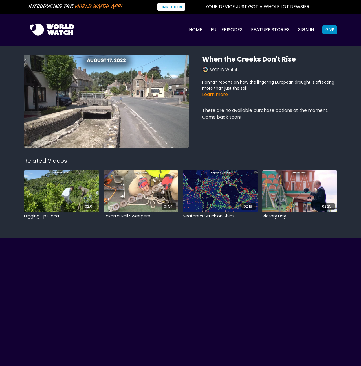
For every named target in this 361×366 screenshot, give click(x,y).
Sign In (306, 29)
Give (329, 29)
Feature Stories (270, 29)
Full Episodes (227, 29)
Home (195, 29)
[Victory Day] (299, 216)
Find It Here (171, 7)
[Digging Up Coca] (61, 216)
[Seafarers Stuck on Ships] (220, 216)
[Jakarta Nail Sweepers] (141, 216)
